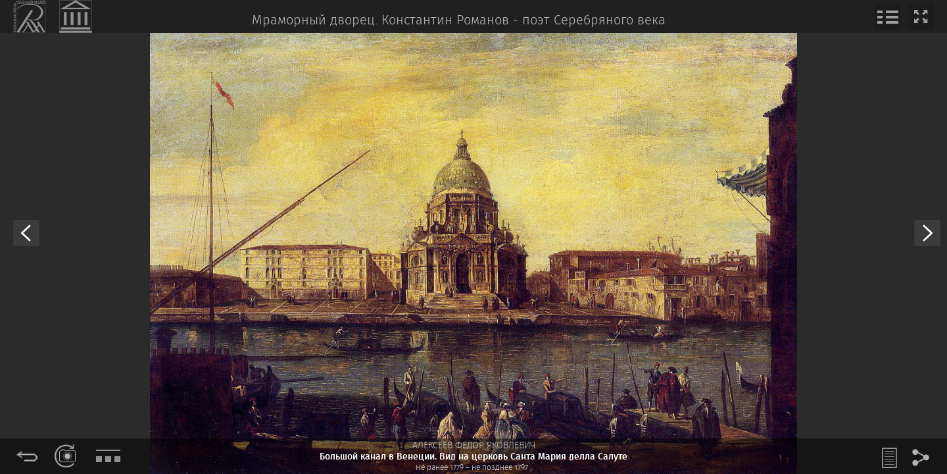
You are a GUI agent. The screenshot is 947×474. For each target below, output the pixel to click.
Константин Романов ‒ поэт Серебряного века (523, 21)
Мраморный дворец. (314, 21)
